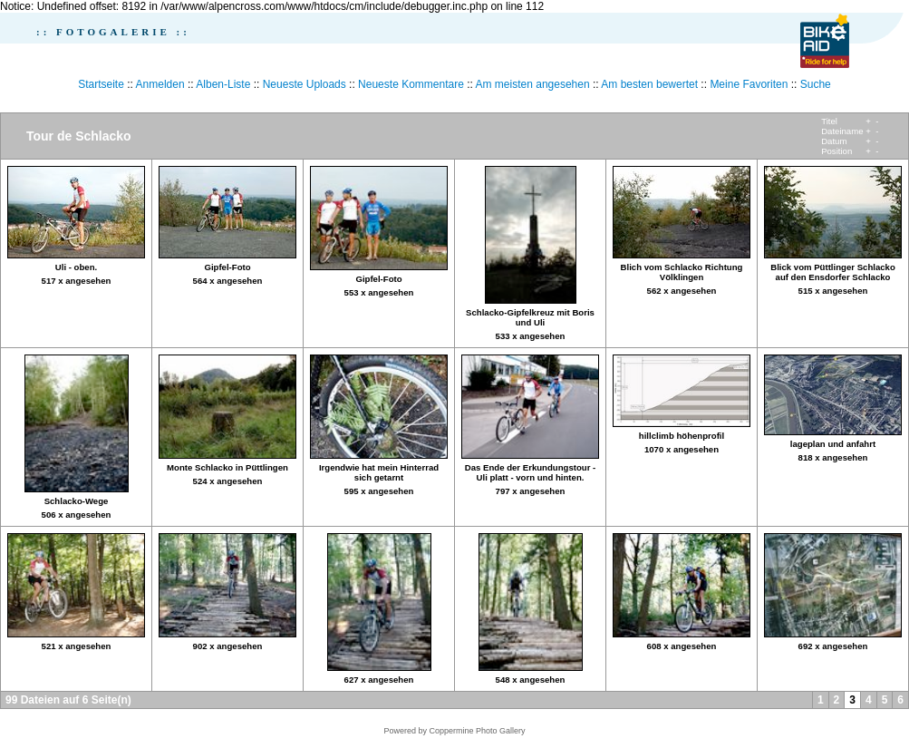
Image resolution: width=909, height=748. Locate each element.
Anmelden (160, 84)
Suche (815, 84)
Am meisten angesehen (533, 84)
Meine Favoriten (749, 84)
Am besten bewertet (649, 84)
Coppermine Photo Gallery (477, 730)
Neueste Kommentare (411, 84)
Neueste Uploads (304, 84)
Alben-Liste (223, 84)
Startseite (101, 84)
